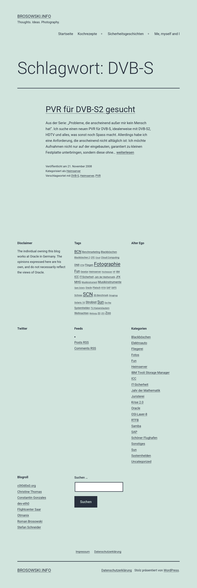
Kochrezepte (87, 34)
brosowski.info (34, 16)
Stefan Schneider (29, 527)
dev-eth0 (23, 503)
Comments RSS (85, 348)
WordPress (171, 570)
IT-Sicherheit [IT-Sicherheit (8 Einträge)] (87, 276)
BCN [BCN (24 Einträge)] (77, 252)
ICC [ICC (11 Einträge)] (76, 276)
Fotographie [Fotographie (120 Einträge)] (107, 264)
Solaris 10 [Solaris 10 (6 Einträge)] (79, 302)
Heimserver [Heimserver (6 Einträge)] (95, 271)
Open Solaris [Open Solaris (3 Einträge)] (79, 288)
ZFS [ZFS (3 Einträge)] (103, 313)
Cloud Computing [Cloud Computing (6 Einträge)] (110, 257)
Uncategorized (141, 461)
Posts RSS (81, 342)
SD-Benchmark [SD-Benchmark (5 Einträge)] (101, 295)
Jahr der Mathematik (145, 390)
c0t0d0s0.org (26, 485)
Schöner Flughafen (144, 438)
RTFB (135, 420)
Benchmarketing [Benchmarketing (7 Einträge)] (91, 252)
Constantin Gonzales (31, 497)
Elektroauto (139, 343)
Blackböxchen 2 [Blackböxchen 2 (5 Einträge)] (82, 257)
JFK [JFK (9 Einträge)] (118, 276)
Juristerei (137, 396)
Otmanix (23, 515)
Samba (136, 426)
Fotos (135, 355)
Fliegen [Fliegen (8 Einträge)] (89, 265)
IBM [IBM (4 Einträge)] (118, 272)
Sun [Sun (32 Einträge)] (100, 302)
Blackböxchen (141, 337)
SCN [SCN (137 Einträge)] (88, 294)
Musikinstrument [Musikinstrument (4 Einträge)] (89, 282)
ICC (133, 378)
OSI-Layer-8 (139, 414)
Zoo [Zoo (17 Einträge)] (108, 313)
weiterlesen (125, 152)
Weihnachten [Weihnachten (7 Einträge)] (81, 313)
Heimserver (73, 171)
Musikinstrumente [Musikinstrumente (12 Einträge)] (109, 282)
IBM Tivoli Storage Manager (150, 372)
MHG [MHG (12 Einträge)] (77, 282)
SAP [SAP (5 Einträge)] (108, 287)
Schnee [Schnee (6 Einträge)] (78, 295)
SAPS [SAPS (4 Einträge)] (113, 287)
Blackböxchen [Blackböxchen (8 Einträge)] (109, 252)
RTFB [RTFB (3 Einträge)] (103, 288)
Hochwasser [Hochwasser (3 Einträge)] (107, 272)
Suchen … (81, 477)
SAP (134, 432)
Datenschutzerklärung (116, 570)
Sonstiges (138, 443)
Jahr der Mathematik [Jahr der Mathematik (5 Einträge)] (105, 277)
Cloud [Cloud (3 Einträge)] (97, 257)
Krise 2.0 (137, 402)
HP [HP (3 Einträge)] (114, 272)
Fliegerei (137, 349)
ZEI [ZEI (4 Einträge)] (98, 313)
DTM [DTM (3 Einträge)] (82, 265)
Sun (134, 450)
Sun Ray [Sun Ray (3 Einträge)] (108, 303)
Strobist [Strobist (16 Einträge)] (91, 302)
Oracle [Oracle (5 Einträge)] (88, 287)
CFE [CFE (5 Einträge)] (93, 257)
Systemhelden (141, 455)
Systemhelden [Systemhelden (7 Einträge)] (82, 308)
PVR (98, 175)
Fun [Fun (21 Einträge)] (77, 271)
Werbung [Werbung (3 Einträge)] (93, 313)
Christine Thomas (29, 491)
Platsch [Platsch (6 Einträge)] (97, 287)
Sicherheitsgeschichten (126, 34)
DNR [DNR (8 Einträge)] (77, 265)
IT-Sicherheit (139, 384)
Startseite (65, 34)
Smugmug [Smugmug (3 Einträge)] (113, 295)
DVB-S (75, 175)
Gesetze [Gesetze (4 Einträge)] (84, 272)
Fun (133, 361)
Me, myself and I (167, 34)
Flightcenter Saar (29, 509)
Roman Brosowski (29, 521)
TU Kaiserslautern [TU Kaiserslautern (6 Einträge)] (100, 308)
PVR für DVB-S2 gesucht (90, 109)
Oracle (135, 408)
